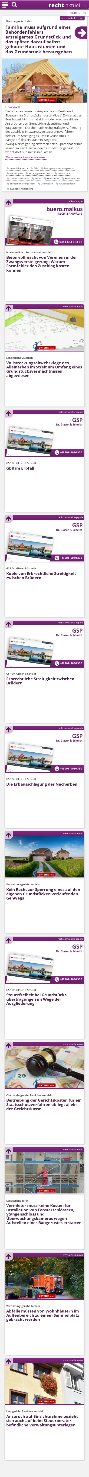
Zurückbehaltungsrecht (22, 183)
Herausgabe (16, 173)
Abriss (38, 178)
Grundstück (64, 173)
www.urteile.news (72, 18)
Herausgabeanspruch (40, 173)
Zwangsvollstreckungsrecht (59, 168)
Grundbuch (47, 183)
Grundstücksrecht (19, 178)
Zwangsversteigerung (21, 188)
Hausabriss (53, 178)
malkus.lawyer (75, 201)
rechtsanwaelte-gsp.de (70, 411)
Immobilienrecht (19, 168)
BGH (36, 168)
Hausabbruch (72, 178)
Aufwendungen (67, 183)
